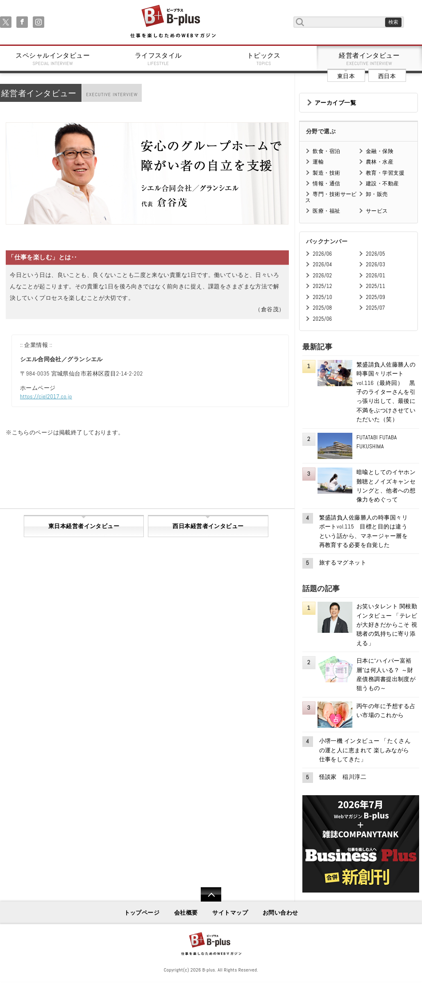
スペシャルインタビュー (53, 59)
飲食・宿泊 (326, 151)
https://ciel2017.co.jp (46, 396)
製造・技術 (326, 172)
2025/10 (322, 297)
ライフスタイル (158, 59)
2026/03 (375, 264)
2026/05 (375, 253)
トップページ (142, 912)
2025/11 (375, 286)
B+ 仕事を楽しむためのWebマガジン (172, 22)
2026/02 (322, 275)
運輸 (318, 161)
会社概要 (186, 912)
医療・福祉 (326, 210)
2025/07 (375, 307)
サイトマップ (230, 912)
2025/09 (375, 297)
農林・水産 (379, 161)
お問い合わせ (280, 912)
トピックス (264, 59)
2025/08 (322, 307)
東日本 (346, 76)
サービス (377, 210)
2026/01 (375, 275)
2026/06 (322, 253)
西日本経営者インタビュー (207, 526)
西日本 (387, 76)
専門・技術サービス (330, 197)
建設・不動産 (382, 183)
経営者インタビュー (369, 59)
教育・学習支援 (385, 172)
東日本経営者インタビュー (83, 526)
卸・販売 (377, 194)
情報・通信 (326, 183)
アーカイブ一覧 (335, 102)
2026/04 (322, 264)
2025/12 (322, 286)
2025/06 (322, 318)
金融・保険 (379, 151)
